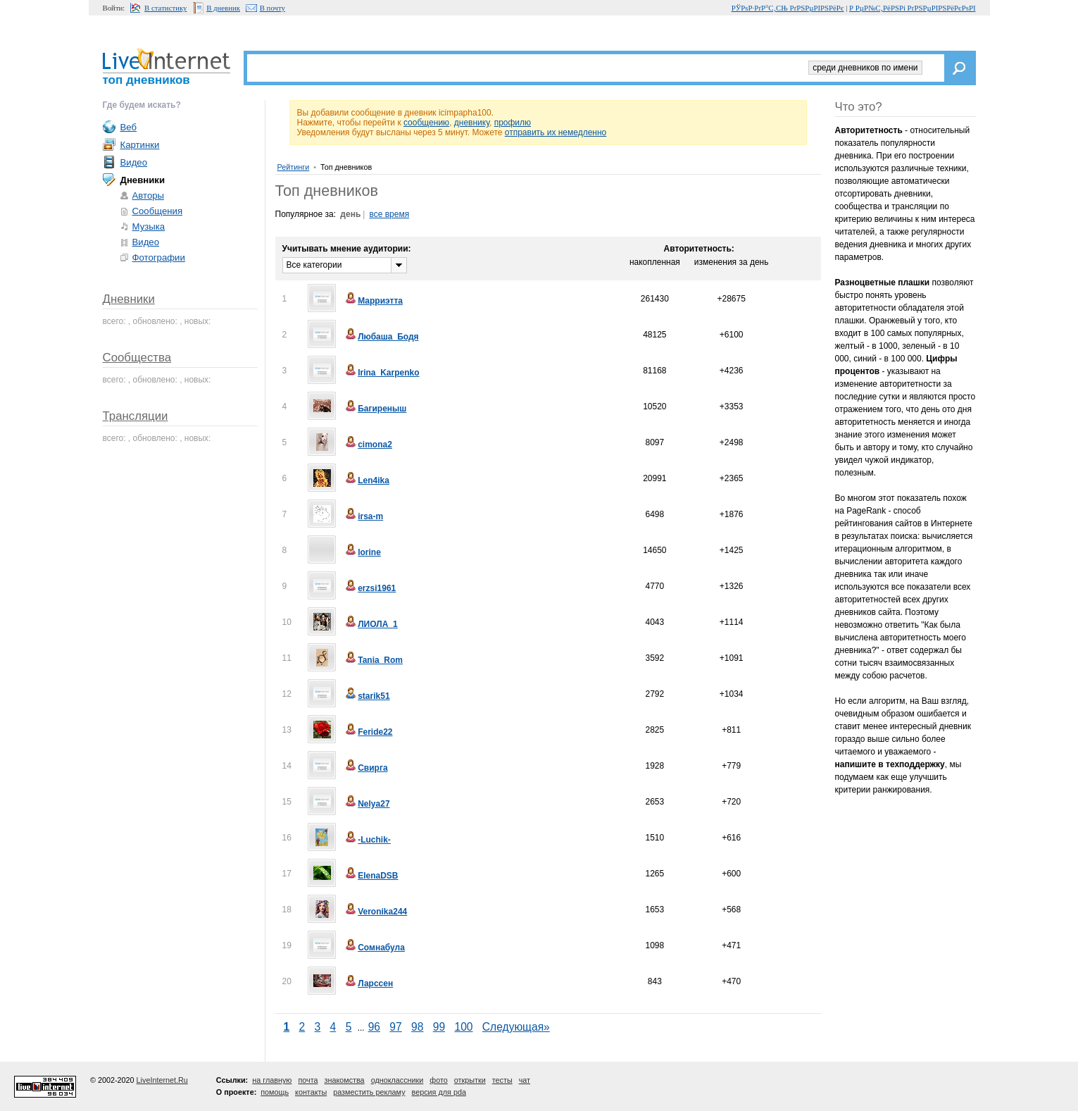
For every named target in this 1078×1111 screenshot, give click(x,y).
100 (463, 1027)
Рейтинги (293, 167)
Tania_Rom (373, 660)
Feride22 (368, 732)
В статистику (165, 8)
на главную (272, 1080)
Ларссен (368, 983)
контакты (311, 1092)
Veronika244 (375, 912)
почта (308, 1080)
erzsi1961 (370, 588)
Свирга (365, 768)
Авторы (148, 195)
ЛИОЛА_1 (371, 624)
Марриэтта (373, 301)
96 (374, 1027)
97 (395, 1027)
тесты (502, 1080)
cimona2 (368, 444)
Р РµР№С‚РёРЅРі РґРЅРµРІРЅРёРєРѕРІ (912, 8)
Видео (134, 162)
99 (439, 1027)
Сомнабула (374, 947)
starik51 (366, 696)
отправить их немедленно (556, 132)
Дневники (129, 299)
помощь (275, 1092)
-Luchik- (367, 840)
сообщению (426, 123)
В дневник (223, 8)
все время (389, 214)
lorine (362, 552)
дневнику (471, 123)
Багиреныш (375, 409)
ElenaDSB (371, 876)
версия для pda (439, 1092)
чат (524, 1080)
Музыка (148, 226)
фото (438, 1080)
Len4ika (366, 480)
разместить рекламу (369, 1092)
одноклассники (397, 1080)
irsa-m (363, 516)
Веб (128, 127)
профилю (512, 123)
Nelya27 (366, 804)
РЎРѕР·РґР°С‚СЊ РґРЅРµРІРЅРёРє (788, 8)
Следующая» (516, 1027)
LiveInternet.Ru (162, 1080)
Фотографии (158, 257)
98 (417, 1027)
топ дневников (146, 80)
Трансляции (135, 416)
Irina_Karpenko (381, 373)
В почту (272, 8)
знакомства (344, 1080)
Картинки (140, 144)
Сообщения (157, 211)
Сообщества (137, 357)
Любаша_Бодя (381, 337)
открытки (470, 1080)
